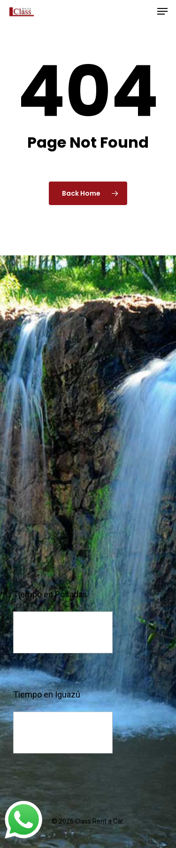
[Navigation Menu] (162, 11)
